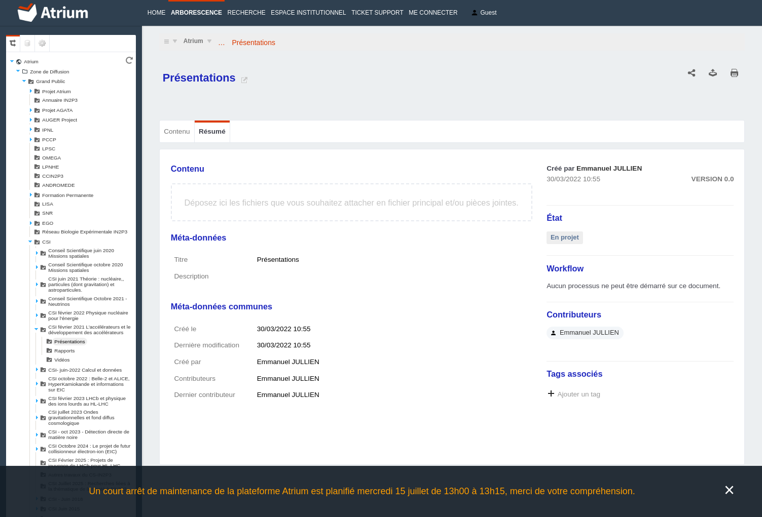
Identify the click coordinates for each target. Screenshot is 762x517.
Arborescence (196, 12)
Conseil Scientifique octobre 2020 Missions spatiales (85, 267)
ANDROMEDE (58, 185)
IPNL (47, 130)
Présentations (69, 341)
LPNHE (50, 167)
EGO (47, 223)
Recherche (247, 12)
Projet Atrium (56, 91)
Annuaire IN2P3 (60, 100)
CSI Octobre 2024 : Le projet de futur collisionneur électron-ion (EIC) (89, 448)
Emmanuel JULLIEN (609, 168)
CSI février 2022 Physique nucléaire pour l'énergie (88, 315)
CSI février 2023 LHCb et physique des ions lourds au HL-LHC (87, 401)
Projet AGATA (57, 110)
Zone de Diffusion (49, 71)
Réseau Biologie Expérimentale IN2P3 (84, 231)
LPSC (48, 148)
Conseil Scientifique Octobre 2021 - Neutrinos (87, 301)
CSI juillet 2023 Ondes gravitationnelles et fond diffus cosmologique (81, 417)
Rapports (64, 350)
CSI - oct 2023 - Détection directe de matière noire (88, 434)
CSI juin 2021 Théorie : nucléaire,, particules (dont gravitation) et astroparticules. (86, 284)
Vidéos (61, 360)
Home (157, 12)
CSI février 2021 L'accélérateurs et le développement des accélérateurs (89, 329)
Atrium (31, 61)
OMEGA (51, 158)
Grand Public (50, 81)
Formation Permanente (67, 195)
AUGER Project (59, 120)
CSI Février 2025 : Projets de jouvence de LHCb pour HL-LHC (84, 462)
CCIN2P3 (52, 176)
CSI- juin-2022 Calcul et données (85, 370)
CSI (46, 242)
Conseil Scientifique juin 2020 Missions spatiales (81, 253)
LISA (47, 204)
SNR (47, 213)
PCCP (49, 139)
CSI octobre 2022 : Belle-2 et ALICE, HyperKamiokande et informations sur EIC (88, 384)
